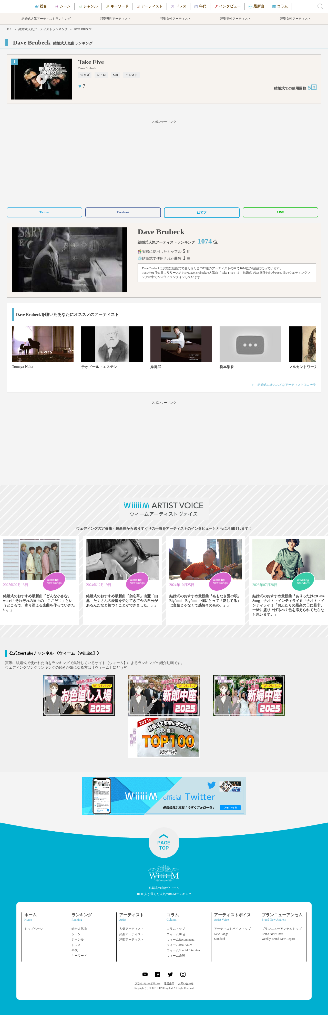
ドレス (76, 945)
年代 (74, 950)
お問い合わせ (185, 983)
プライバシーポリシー (147, 983)
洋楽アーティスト (131, 939)
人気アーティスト (131, 929)
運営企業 (169, 983)
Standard (219, 939)
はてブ (201, 212)
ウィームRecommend (180, 939)
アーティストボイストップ (232, 929)
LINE (280, 212)
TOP (9, 29)
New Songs (221, 934)
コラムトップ (176, 929)
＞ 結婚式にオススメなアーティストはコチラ (283, 385)
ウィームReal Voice (179, 945)
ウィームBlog (176, 934)
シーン (76, 934)
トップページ (33, 929)
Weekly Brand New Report (278, 939)
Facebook (123, 212)
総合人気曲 (79, 929)
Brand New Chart (272, 934)
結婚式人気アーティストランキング (43, 29)
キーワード (79, 955)
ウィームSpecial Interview (183, 950)
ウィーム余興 (176, 955)
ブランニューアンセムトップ (282, 929)
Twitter (44, 212)
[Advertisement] (164, 163)
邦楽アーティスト (131, 934)
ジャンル (77, 939)
